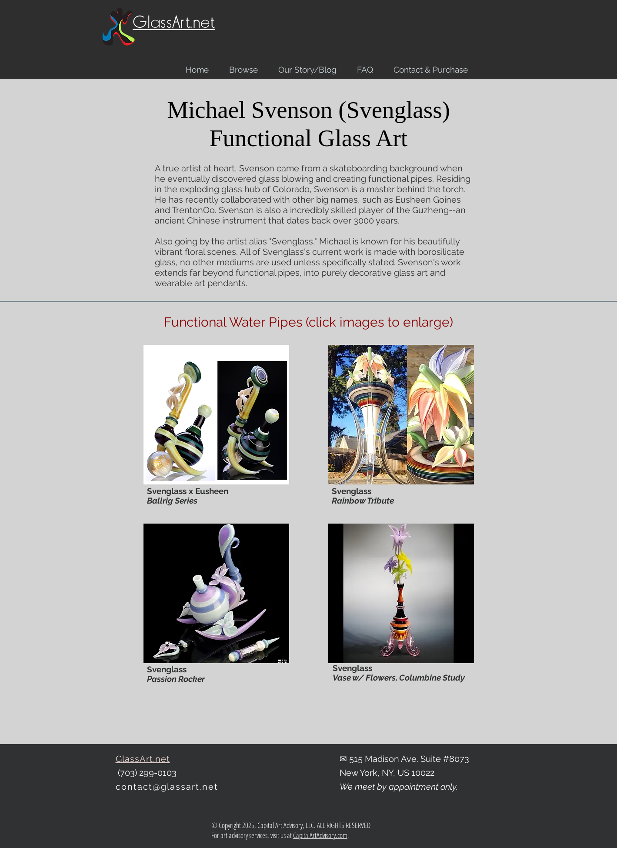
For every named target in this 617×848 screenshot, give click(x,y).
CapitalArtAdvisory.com (320, 835)
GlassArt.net (174, 22)
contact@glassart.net (167, 786)
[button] (216, 414)
